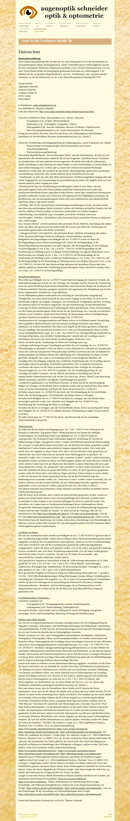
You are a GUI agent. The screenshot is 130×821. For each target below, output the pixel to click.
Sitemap (35, 814)
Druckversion (24, 814)
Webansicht (108, 817)
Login (109, 814)
